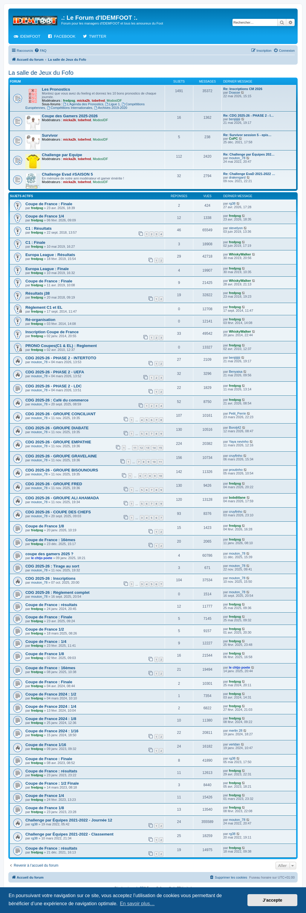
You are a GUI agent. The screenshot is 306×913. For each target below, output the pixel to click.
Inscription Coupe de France (52, 332)
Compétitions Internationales (69, 107)
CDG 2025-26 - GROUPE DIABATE (57, 428)
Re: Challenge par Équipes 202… (249, 154)
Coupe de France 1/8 (44, 526)
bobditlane (237, 497)
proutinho (236, 469)
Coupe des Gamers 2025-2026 (70, 116)
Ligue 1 (112, 104)
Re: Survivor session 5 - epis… (247, 135)
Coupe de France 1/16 (45, 744)
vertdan (234, 744)
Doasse (234, 92)
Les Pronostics (56, 89)
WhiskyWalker (240, 254)
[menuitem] (40, 50)
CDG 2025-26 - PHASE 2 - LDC (53, 386)
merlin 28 (235, 730)
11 (134, 448)
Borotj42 (235, 427)
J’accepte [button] (272, 900)
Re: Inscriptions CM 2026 (242, 89)
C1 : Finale (35, 242)
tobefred (98, 100)
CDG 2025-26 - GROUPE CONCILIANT (60, 414)
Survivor (50, 135)
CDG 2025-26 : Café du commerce (56, 400)
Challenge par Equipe (62, 155)
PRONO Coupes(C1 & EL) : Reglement (61, 345)
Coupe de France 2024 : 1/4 (50, 706)
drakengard (237, 177)
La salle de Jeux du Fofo (41, 72)
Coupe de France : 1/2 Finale (52, 783)
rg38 (232, 203)
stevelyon (236, 228)
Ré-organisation (40, 319)
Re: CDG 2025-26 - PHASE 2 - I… (248, 115)
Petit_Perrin (237, 413)
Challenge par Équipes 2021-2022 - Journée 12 (68, 820)
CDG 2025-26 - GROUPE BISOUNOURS (61, 470)
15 (160, 448)
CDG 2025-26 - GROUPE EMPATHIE (58, 442)
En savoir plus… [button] (137, 903)
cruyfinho (235, 455)
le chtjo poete (41, 558)
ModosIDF (114, 100)
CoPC (233, 138)
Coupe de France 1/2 (44, 629)
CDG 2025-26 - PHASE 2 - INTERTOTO (60, 358)
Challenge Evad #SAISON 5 (67, 174)
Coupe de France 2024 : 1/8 (50, 718)
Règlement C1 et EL (43, 307)
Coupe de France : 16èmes (50, 540)
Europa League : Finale (47, 269)
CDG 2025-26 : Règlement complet (57, 592)
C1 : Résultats (38, 228)
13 (147, 448)
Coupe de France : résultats (51, 604)
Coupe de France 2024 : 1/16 (51, 731)
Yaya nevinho (239, 441)
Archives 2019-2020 (110, 107)
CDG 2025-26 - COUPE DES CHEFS (58, 512)
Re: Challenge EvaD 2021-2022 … (249, 174)
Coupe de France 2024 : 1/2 (50, 694)
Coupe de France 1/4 (44, 216)
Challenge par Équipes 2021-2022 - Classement (69, 834)
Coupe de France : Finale (48, 204)
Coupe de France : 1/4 (45, 641)
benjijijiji (234, 119)
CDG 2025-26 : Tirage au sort (52, 566)
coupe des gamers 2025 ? (49, 554)
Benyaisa (235, 371)
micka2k (83, 100)
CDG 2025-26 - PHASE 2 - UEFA (54, 372)
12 (141, 448)
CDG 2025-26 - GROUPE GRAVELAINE (61, 456)
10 (153, 462)
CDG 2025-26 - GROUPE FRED (53, 484)
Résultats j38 (37, 293)
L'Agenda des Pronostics (83, 104)
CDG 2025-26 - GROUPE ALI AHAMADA (62, 498)
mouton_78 (237, 158)
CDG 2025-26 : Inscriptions (50, 578)
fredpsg (69, 100)
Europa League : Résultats (50, 254)
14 (153, 448)
